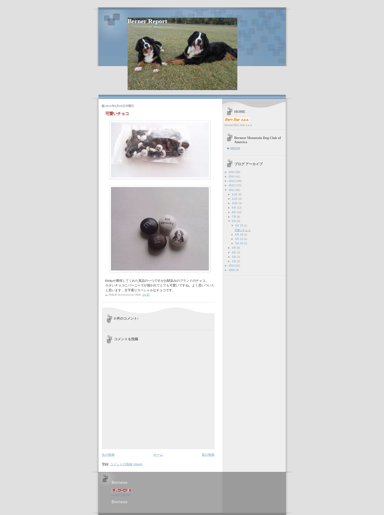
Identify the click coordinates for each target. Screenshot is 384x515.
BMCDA (235, 148)
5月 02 (239, 243)
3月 (234, 252)
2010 (232, 265)
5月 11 (239, 238)
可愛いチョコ (242, 230)
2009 (232, 270)
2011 (232, 189)
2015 (232, 172)
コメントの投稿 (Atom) (126, 464)
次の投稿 (108, 454)
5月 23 (239, 225)
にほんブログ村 (121, 494)
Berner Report (147, 21)
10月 (235, 203)
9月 (234, 207)
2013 (232, 180)
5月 (234, 221)
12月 (235, 194)
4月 (234, 247)
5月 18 (239, 234)
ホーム (158, 454)
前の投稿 (208, 454)
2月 (234, 256)
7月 (234, 216)
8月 (234, 212)
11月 (235, 198)
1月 (234, 261)
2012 (232, 185)
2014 (232, 176)
